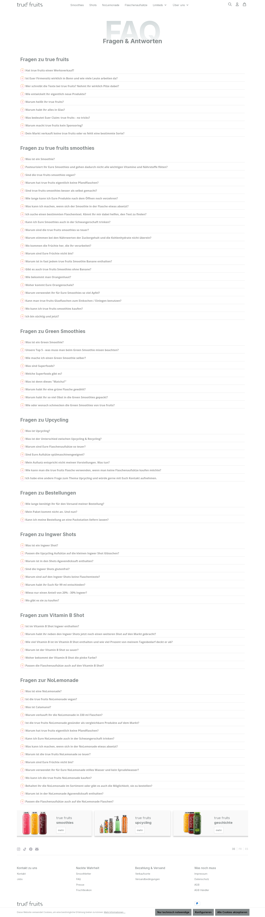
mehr (61, 830)
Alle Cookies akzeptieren (232, 912)
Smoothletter (83, 873)
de (233, 848)
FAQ (78, 879)
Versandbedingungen (147, 879)
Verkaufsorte (142, 873)
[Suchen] (230, 5)
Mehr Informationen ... (114, 912)
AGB (196, 884)
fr (240, 848)
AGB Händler (201, 890)
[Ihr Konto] (237, 5)
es (246, 848)
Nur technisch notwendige (173, 912)
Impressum (200, 873)
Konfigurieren (203, 912)
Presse (80, 884)
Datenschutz (201, 879)
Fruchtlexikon (84, 890)
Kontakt (21, 873)
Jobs (20, 879)
